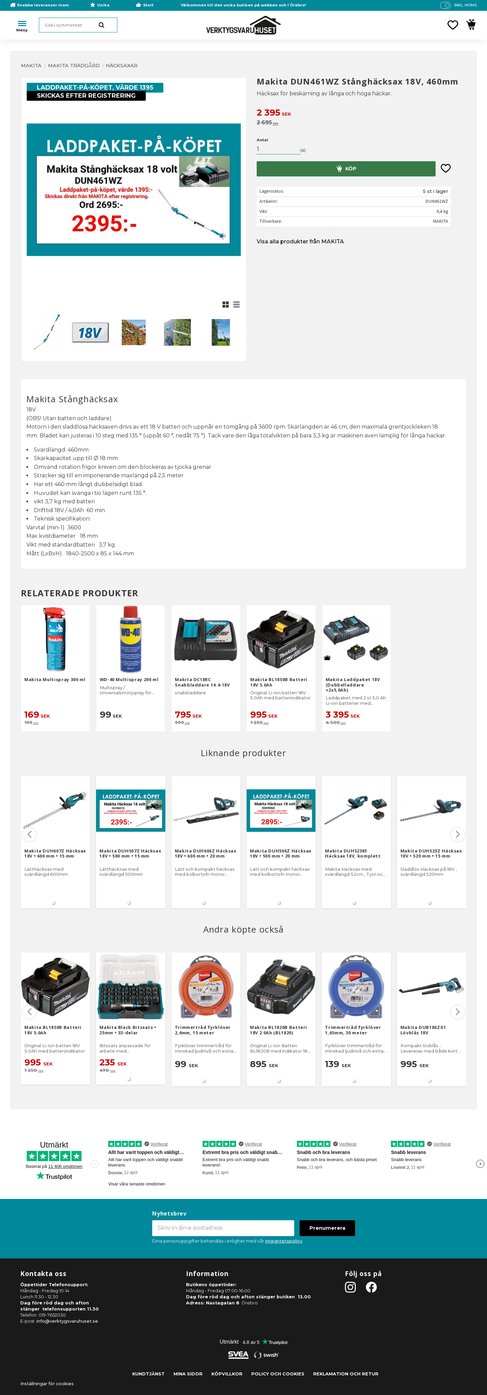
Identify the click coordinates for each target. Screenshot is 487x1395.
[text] (361, 113)
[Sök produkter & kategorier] (78, 25)
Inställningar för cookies (47, 1383)
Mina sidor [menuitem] (188, 1373)
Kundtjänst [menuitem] (148, 1373)
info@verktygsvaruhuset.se (67, 1321)
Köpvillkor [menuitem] (226, 1373)
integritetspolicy (283, 1241)
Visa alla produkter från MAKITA (300, 241)
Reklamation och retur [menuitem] (345, 1373)
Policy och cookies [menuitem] (277, 1373)
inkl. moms (465, 5)
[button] (452, 25)
